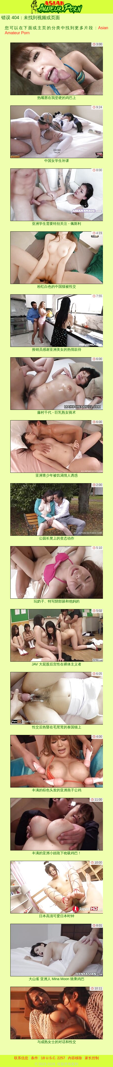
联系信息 (21, 1058)
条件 (34, 1058)
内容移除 (75, 1058)
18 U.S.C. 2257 (53, 1058)
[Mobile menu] (5, 7)
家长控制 (92, 1058)
